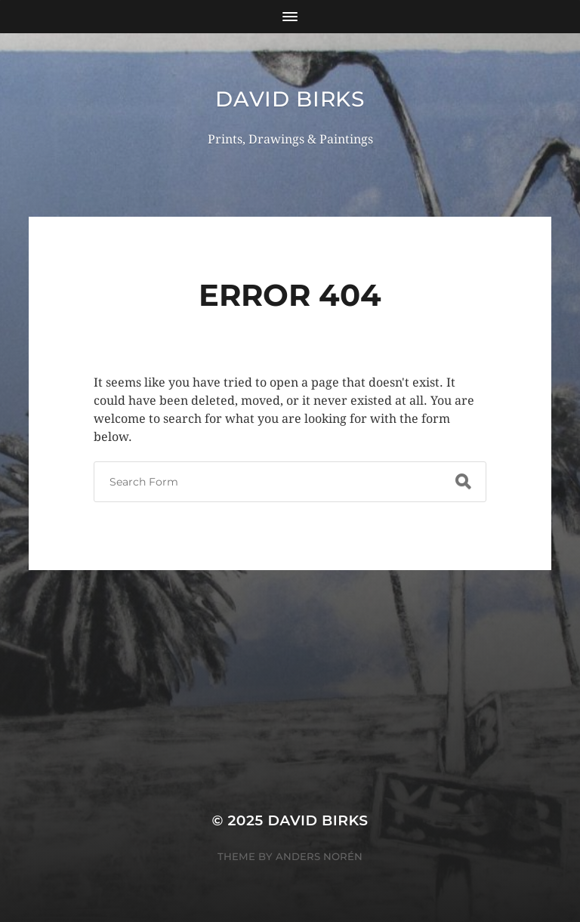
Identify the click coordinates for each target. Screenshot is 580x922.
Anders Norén (319, 856)
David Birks (290, 99)
